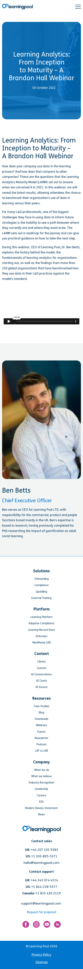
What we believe (41, 776)
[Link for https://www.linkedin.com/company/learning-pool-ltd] (57, 925)
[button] (78, 7)
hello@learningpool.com (41, 863)
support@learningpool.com (41, 903)
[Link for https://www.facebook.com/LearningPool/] (25, 925)
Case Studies (41, 706)
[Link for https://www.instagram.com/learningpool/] (36, 925)
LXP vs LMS (41, 750)
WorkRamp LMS (41, 642)
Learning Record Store (41, 630)
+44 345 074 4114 (44, 880)
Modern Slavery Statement (41, 808)
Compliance (42, 585)
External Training (41, 598)
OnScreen (41, 636)
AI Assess (41, 687)
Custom (41, 668)
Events (41, 731)
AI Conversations (41, 674)
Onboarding (42, 579)
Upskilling (41, 591)
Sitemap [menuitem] (41, 962)
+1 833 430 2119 (48, 893)
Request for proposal (41, 912)
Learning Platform (42, 617)
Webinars (41, 725)
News (41, 814)
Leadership (41, 789)
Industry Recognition (41, 782)
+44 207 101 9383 (44, 850)
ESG (41, 801)
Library (41, 661)
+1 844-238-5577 (44, 887)
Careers (41, 795)
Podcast (42, 744)
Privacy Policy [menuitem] (41, 955)
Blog (41, 712)
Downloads (41, 719)
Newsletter (41, 738)
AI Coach (41, 680)
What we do (41, 770)
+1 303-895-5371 (44, 856)
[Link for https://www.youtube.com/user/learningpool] (47, 925)
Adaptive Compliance (41, 623)
